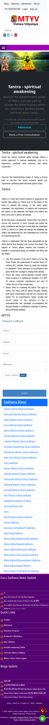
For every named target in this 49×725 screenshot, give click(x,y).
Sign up (33, 9)
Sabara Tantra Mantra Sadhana (19, 408)
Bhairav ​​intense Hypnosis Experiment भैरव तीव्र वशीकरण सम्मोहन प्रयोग (25, 694)
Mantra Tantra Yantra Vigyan (15, 658)
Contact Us (25, 703)
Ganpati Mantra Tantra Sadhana (19, 489)
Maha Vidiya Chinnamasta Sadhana (21, 554)
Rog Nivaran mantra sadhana (18, 516)
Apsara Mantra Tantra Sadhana (19, 468)
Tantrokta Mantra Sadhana (14, 653)
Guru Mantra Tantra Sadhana (18, 425)
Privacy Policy (31, 714)
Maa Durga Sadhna (13, 533)
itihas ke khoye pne (13, 506)
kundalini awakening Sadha (14, 647)
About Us (16, 703)
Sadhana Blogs (15, 402)
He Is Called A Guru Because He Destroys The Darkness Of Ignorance (26, 606)
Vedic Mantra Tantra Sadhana (18, 419)
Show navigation (3, 47)
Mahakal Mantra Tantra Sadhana (20, 484)
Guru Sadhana (11, 462)
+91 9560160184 (12, 9)
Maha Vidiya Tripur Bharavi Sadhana (21, 571)
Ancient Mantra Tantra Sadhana (19, 435)
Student (7, 620)
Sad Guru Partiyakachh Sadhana (19, 527)
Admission (26, 3)
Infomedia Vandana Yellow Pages (21, 717)
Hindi (32, 703)
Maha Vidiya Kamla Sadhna (17, 565)
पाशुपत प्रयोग (7, 682)
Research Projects (11, 631)
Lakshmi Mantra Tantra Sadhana (19, 441)
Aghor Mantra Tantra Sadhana (18, 430)
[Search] (24, 30)
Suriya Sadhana (11, 522)
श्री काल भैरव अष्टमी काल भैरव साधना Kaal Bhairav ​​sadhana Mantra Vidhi (25, 690)
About (37, 3)
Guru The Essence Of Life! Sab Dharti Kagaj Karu (19, 598)
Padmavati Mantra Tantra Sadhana (21, 479)
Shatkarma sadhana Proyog (17, 500)
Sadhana (15, 3)
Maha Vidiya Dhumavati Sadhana (20, 549)
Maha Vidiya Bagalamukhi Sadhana (21, 538)
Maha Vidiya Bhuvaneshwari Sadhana (22, 560)
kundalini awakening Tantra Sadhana (22, 446)
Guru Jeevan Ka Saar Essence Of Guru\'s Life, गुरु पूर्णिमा (21, 602)
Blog (6, 3)
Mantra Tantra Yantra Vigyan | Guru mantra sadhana (26, 711)
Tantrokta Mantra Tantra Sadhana (20, 414)
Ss (4, 594)
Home (9, 703)
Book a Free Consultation (24, 134)
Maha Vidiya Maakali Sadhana (18, 543)
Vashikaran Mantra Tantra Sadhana (21, 452)
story (6, 511)
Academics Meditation (13, 636)
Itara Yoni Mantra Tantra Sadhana (20, 457)
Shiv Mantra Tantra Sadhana (17, 495)
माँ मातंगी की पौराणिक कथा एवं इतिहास (14, 686)
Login (25, 9)
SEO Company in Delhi (27, 720)
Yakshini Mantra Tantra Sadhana (19, 473)
